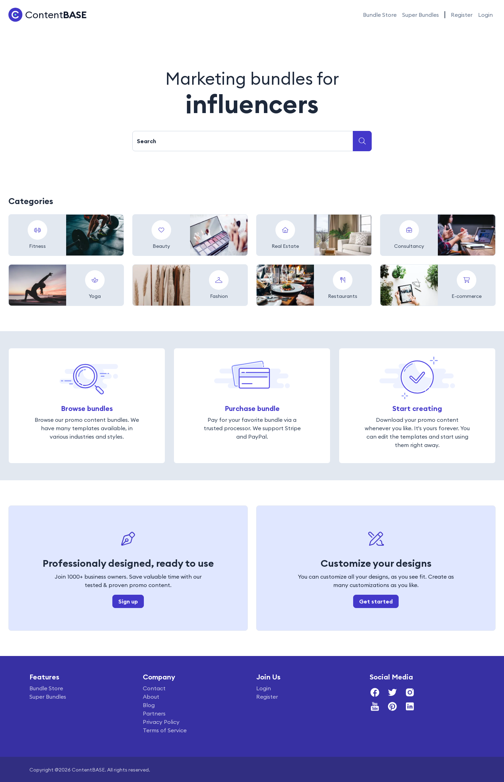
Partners (154, 713)
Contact (154, 688)
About (151, 696)
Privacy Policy (161, 721)
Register (461, 14)
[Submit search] (362, 141)
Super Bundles (420, 14)
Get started (376, 601)
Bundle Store (380, 14)
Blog (149, 704)
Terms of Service (165, 730)
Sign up (128, 601)
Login (485, 14)
